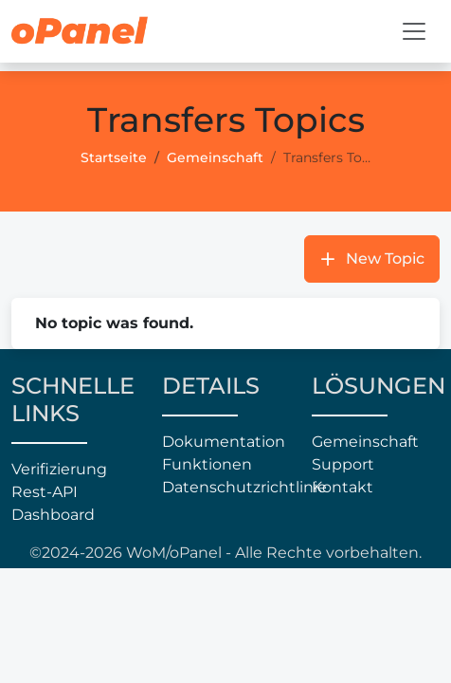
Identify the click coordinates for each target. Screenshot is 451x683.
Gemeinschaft (215, 157)
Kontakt (342, 487)
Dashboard (53, 515)
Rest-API (44, 492)
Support (343, 464)
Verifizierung (59, 469)
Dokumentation (223, 442)
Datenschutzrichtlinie (226, 487)
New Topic (385, 258)
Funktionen (207, 464)
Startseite (114, 157)
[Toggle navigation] (414, 31)
